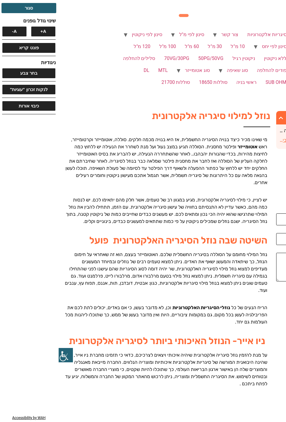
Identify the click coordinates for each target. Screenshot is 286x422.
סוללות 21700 (117, 82)
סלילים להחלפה (80, 58)
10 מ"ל (179, 46)
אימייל (277, 230)
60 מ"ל (133, 46)
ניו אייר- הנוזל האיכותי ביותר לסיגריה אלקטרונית (247, 140)
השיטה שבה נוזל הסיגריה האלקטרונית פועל (247, 130)
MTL (104, 70)
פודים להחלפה (213, 70)
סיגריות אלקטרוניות (208, 34)
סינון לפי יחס (215, 46)
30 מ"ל (156, 46)
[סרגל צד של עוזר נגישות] (7, 355)
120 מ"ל (83, 46)
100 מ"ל (109, 46)
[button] (222, 117)
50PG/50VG (152, 58)
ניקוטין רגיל (185, 58)
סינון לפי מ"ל (133, 34)
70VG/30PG (118, 58)
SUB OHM (217, 82)
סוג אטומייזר (138, 70)
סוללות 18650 (154, 82)
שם (280, 211)
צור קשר (171, 34)
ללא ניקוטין (216, 58)
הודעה (277, 250)
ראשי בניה (188, 82)
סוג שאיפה (178, 70)
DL (88, 70)
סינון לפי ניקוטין (88, 34)
